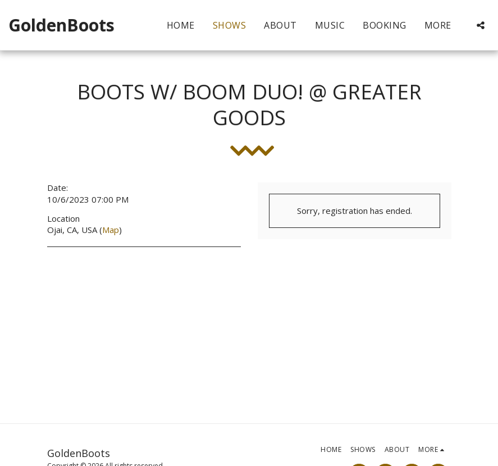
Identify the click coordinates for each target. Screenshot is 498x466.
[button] (480, 25)
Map (110, 229)
